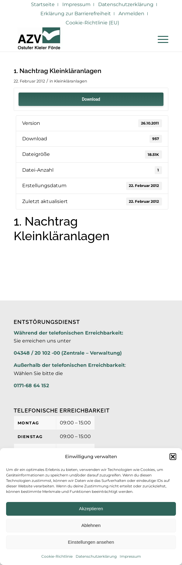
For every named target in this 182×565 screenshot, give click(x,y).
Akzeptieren (91, 508)
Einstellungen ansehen (91, 542)
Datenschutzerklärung (96, 556)
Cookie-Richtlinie (57, 556)
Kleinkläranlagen (70, 81)
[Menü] (160, 39)
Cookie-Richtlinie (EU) (92, 23)
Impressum (130, 556)
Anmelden (131, 13)
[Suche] (146, 39)
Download (91, 99)
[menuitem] (43, 4)
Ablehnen (91, 525)
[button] (173, 457)
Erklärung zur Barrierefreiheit (75, 13)
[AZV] (75, 39)
